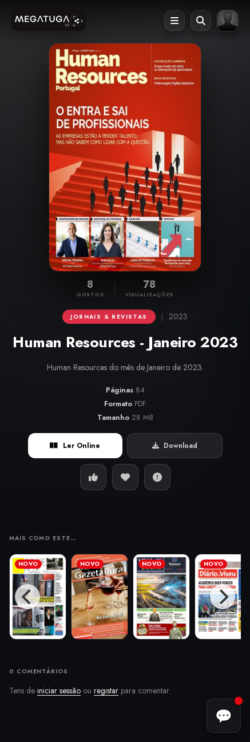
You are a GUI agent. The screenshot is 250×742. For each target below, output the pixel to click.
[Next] (222, 596)
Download (174, 446)
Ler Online (75, 446)
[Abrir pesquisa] (201, 20)
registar (106, 690)
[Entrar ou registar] (228, 20)
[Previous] (27, 596)
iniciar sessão (59, 690)
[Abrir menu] (174, 20)
